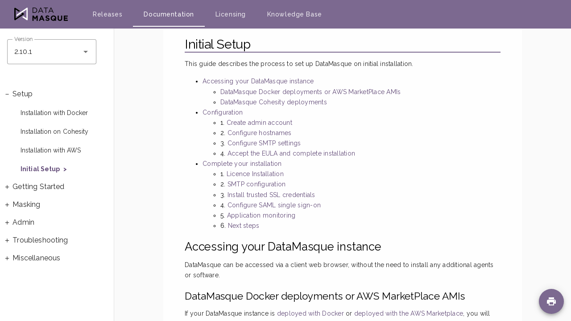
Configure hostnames (260, 132)
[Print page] (551, 301)
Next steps (244, 225)
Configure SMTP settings (264, 143)
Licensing (230, 14)
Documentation (169, 14)
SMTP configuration (257, 184)
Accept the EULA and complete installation (291, 153)
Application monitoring (261, 215)
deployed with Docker (310, 313)
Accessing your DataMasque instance (258, 81)
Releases (107, 14)
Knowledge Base (294, 14)
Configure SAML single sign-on (274, 205)
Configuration (223, 112)
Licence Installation (255, 173)
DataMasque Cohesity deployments (273, 102)
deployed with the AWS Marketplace (408, 313)
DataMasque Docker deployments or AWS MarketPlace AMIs (310, 91)
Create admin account (259, 122)
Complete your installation (242, 163)
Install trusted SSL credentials (271, 194)
